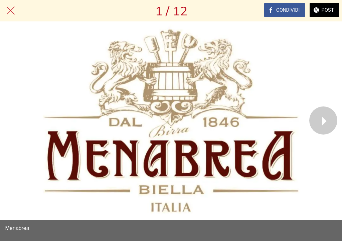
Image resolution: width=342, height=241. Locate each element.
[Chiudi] (11, 11)
